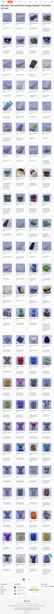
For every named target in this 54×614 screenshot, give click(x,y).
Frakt (17, 603)
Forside (2, 586)
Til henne (24, 1)
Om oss (2, 588)
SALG (45, 1)
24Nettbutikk (28, 612)
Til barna (41, 1)
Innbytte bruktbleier (4, 589)
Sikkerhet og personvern (30, 603)
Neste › (29, 579)
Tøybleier (35, 1)
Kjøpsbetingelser (22, 603)
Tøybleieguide (3, 590)
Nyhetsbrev (36, 603)
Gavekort (2, 591)
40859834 (31, 605)
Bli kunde (2, 587)
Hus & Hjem (19, 1)
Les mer (35, 609)
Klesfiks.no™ (30, 1)
